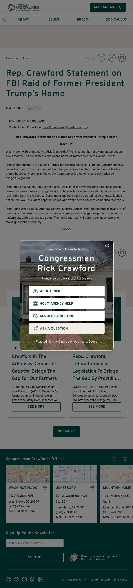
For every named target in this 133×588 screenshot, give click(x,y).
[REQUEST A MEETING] (67, 316)
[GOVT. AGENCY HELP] (67, 303)
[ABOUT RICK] (67, 291)
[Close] (107, 245)
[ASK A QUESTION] (67, 328)
